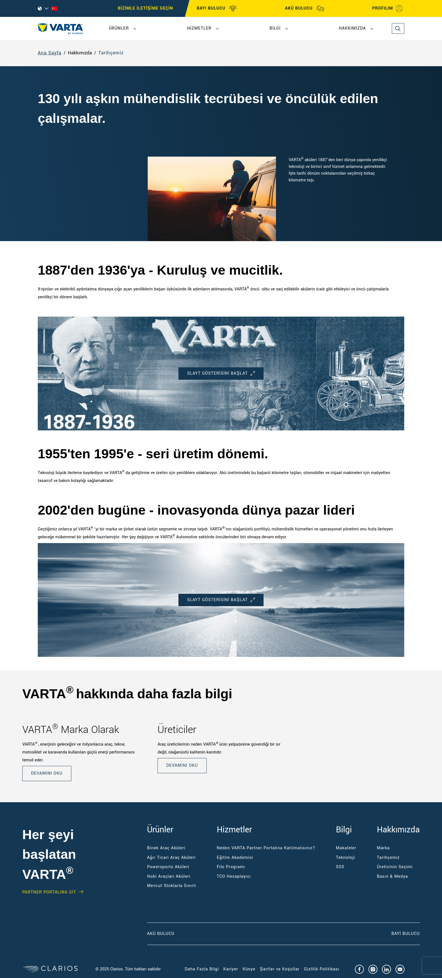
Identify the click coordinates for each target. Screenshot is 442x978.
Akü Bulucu (160, 934)
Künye (249, 969)
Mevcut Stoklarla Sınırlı (171, 886)
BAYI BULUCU (217, 8)
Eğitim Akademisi (235, 858)
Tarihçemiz (111, 53)
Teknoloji (345, 858)
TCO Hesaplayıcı (234, 876)
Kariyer (230, 969)
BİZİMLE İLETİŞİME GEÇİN (145, 8)
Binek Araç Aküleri (166, 848)
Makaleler (346, 848)
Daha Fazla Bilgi (202, 969)
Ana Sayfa (49, 53)
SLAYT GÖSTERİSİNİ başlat (221, 373)
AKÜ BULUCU (304, 8)
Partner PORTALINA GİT (49, 892)
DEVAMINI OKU (47, 773)
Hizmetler (199, 28)
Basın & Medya (392, 876)
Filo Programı (231, 867)
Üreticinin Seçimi (395, 867)
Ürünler (119, 28)
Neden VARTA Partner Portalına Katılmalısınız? (266, 848)
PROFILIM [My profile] (387, 8)
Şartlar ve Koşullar (280, 969)
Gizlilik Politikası (321, 969)
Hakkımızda (352, 28)
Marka (383, 848)
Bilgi (274, 28)
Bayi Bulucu (406, 934)
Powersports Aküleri (168, 867)
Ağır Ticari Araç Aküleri (171, 858)
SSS (340, 867)
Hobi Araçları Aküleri (169, 876)
